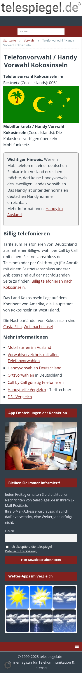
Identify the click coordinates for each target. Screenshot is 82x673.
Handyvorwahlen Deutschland (34, 367)
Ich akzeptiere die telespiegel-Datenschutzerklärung (29, 548)
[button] (76, 20)
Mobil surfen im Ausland (29, 347)
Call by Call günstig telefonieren (36, 382)
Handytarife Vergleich (27, 389)
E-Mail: (9, 531)
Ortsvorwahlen (21, 375)
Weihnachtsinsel (38, 326)
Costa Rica (12, 326)
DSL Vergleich (20, 396)
